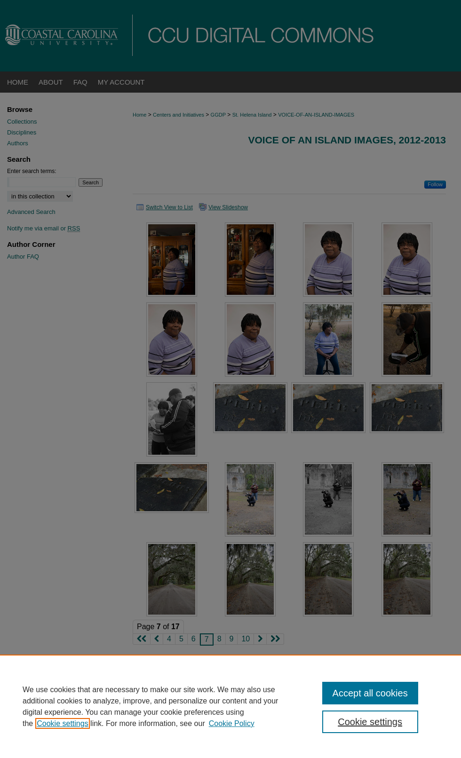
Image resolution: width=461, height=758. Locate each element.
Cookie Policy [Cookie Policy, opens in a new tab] (231, 723)
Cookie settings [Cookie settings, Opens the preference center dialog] (370, 722)
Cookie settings (62, 723)
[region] (230, 706)
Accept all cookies (370, 693)
